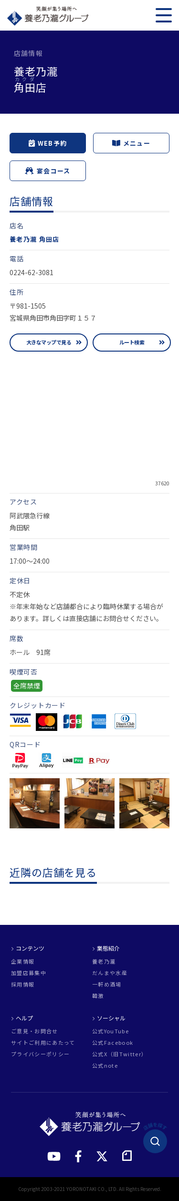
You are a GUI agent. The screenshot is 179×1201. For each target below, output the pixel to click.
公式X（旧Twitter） (119, 1054)
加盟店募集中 (28, 973)
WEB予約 (48, 143)
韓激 (98, 995)
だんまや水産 (109, 973)
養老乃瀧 (104, 961)
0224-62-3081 (31, 272)
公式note (105, 1065)
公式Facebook (112, 1042)
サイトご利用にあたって (43, 1042)
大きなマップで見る (48, 342)
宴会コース (47, 170)
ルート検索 (131, 342)
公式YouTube (110, 1031)
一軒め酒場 (107, 984)
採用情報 (22, 984)
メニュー (131, 143)
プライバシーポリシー (40, 1054)
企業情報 (22, 961)
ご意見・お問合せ (34, 1031)
